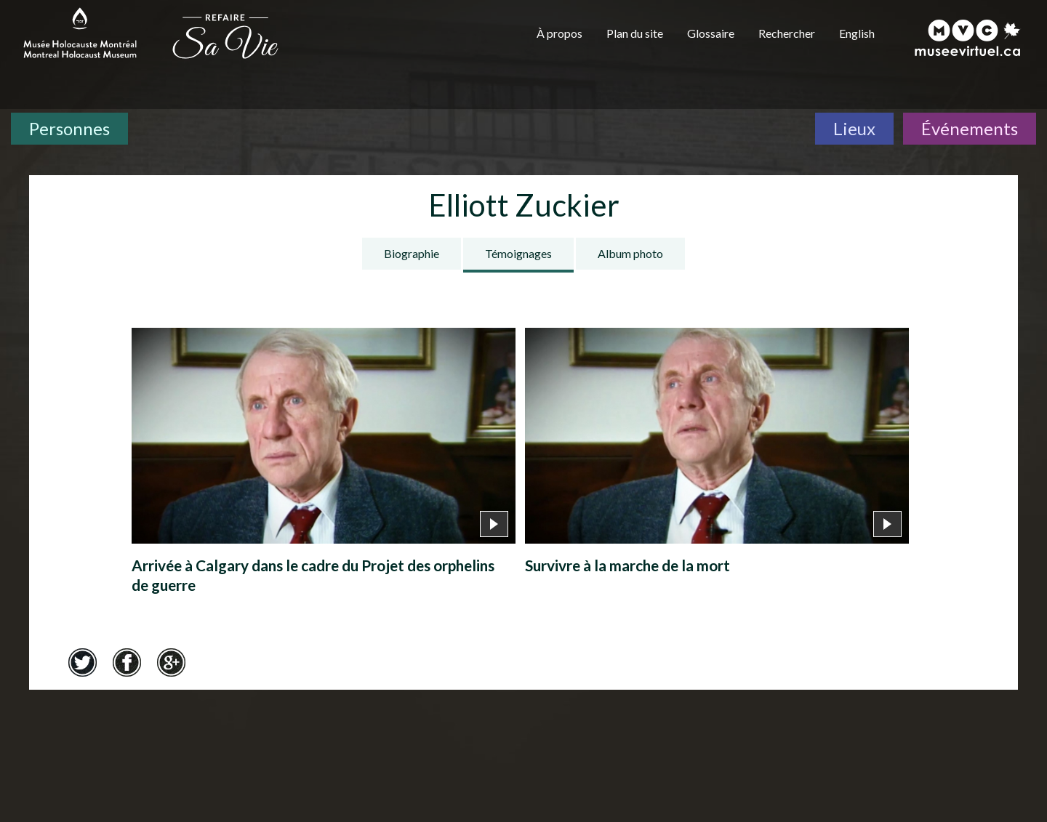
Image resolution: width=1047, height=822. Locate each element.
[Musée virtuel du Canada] (968, 38)
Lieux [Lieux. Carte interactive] (854, 128)
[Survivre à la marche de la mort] (717, 455)
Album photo (630, 253)
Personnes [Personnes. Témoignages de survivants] (69, 128)
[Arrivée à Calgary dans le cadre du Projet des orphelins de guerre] (324, 465)
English (857, 33)
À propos (559, 33)
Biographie (411, 253)
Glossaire (710, 33)
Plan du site (634, 33)
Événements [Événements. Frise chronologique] (969, 128)
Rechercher (786, 33)
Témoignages (518, 253)
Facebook (126, 662)
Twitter (82, 662)
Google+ (171, 662)
